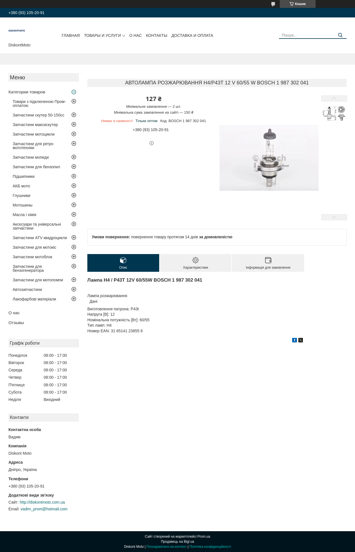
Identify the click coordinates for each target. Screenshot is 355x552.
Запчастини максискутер (35, 124)
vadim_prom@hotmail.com (44, 509)
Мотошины (22, 205)
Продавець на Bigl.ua (177, 542)
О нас (135, 35)
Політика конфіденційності (210, 547)
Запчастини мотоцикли (34, 134)
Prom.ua (204, 536)
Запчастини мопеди (31, 157)
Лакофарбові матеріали (34, 299)
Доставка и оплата (192, 35)
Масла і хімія (24, 214)
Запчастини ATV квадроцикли (40, 237)
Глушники (21, 195)
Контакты (156, 35)
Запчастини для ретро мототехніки (33, 146)
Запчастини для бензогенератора (28, 268)
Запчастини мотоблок (32, 257)
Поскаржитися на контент (167, 547)
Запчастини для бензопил (36, 167)
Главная (71, 35)
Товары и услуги (102, 35)
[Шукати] (340, 35)
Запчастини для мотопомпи (38, 280)
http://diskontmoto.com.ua (42, 502)
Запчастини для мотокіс (34, 247)
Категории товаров (26, 91)
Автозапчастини (27, 289)
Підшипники (23, 176)
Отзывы (16, 322)
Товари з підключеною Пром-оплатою (39, 103)
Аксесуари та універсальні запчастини (37, 226)
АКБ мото (21, 186)
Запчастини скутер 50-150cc (38, 115)
